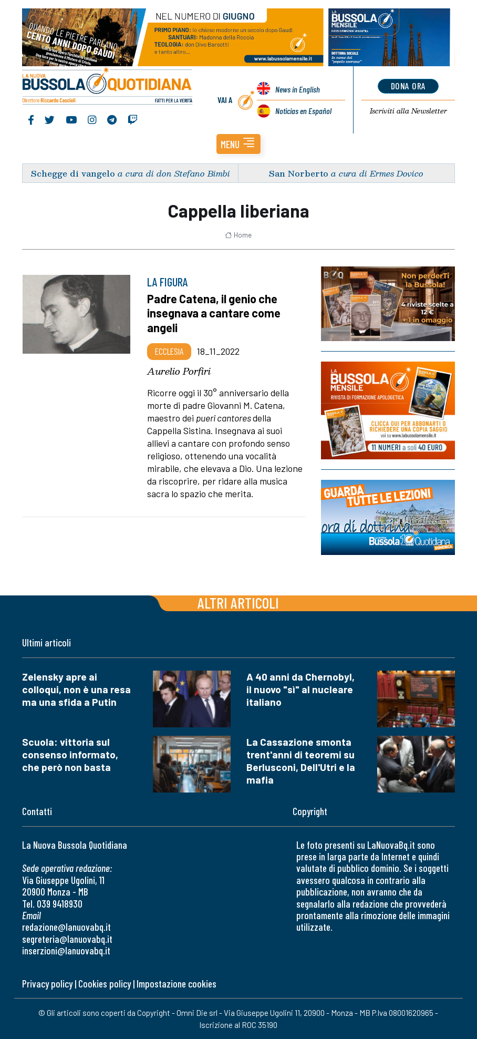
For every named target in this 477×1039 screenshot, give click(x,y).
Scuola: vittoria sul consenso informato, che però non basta (70, 754)
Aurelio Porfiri (179, 371)
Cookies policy (104, 984)
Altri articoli (238, 602)
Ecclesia (169, 351)
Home (238, 235)
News (297, 89)
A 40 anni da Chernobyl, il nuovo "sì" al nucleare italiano (300, 689)
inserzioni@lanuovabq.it (66, 950)
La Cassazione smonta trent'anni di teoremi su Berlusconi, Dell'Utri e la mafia (300, 761)
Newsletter (408, 111)
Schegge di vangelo (73, 173)
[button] (238, 144)
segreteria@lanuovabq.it (67, 939)
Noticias (303, 111)
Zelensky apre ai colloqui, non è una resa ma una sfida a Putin (76, 689)
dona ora (408, 85)
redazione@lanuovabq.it (66, 927)
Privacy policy (47, 984)
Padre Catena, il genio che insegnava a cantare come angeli (214, 313)
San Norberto (298, 173)
